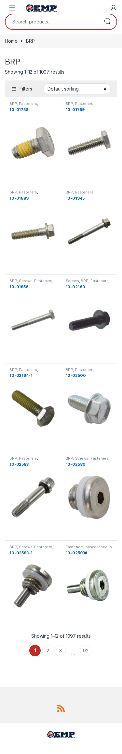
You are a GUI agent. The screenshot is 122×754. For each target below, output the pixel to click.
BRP (13, 103)
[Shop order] (77, 88)
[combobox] (52, 21)
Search (107, 21)
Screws (25, 280)
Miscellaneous (99, 547)
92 (85, 650)
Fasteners (28, 103)
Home (11, 41)
